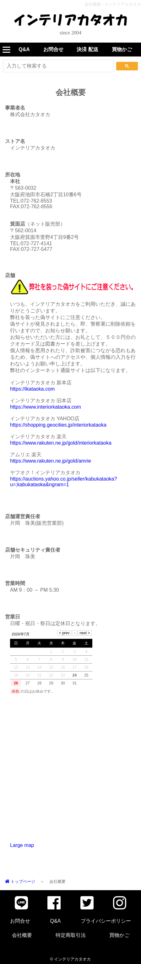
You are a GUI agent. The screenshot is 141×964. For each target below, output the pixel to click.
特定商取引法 (71, 935)
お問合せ (53, 49)
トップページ (20, 881)
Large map (22, 845)
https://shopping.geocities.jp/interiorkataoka (58, 425)
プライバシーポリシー (106, 921)
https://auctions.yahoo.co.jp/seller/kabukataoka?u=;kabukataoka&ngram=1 (63, 481)
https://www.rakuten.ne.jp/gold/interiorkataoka (60, 443)
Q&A (24, 49)
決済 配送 (87, 49)
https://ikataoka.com (32, 389)
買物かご (122, 49)
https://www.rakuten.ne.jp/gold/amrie (50, 461)
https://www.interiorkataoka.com (45, 407)
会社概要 (22, 935)
